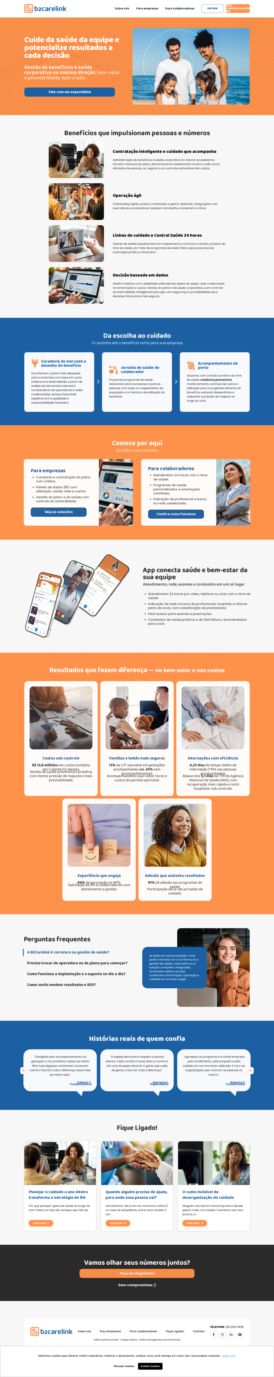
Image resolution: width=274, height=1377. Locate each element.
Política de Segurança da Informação (159, 1339)
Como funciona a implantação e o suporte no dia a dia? (63, 974)
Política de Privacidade (106, 1339)
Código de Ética (129, 1339)
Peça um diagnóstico (137, 1290)
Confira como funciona (192, 514)
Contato (199, 1331)
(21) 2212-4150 (235, 1327)
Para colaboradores (166, 9)
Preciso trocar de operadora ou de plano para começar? (64, 963)
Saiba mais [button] (229, 1355)
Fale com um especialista (235, 8)
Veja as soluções (42, 512)
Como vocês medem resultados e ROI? (47, 985)
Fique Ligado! (175, 1331)
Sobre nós (108, 9)
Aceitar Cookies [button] (150, 1366)
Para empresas (133, 9)
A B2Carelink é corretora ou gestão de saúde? (54, 952)
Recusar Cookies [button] (124, 1366)
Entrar (202, 8)
